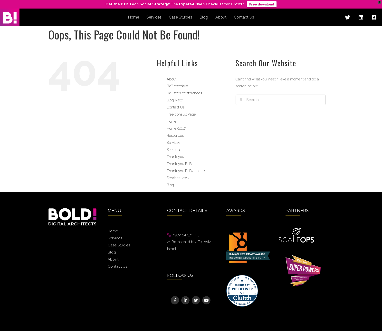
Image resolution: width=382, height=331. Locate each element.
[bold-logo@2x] (72, 210)
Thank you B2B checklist (187, 171)
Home (171, 121)
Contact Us (175, 107)
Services (173, 142)
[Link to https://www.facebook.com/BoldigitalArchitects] (374, 17)
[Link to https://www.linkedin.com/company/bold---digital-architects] (361, 17)
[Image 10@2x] (242, 276)
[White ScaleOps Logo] (296, 229)
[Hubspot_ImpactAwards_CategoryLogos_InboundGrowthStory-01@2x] (248, 234)
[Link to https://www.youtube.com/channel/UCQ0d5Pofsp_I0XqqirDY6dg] (206, 300)
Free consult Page (181, 114)
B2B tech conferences (184, 93)
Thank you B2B (179, 164)
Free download (261, 4)
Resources (175, 135)
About (171, 79)
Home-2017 (176, 128)
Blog (170, 185)
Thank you (175, 157)
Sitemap (173, 149)
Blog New (174, 100)
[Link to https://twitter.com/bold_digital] (347, 17)
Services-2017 (178, 178)
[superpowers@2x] (303, 256)
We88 (172, 259)
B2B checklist (177, 86)
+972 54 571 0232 (187, 235)
